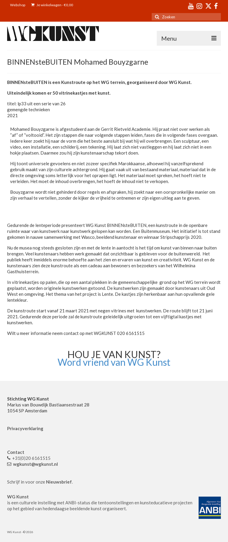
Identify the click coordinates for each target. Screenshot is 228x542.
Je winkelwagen (52, 5)
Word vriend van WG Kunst (114, 362)
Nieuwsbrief (59, 481)
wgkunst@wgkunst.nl (35, 464)
